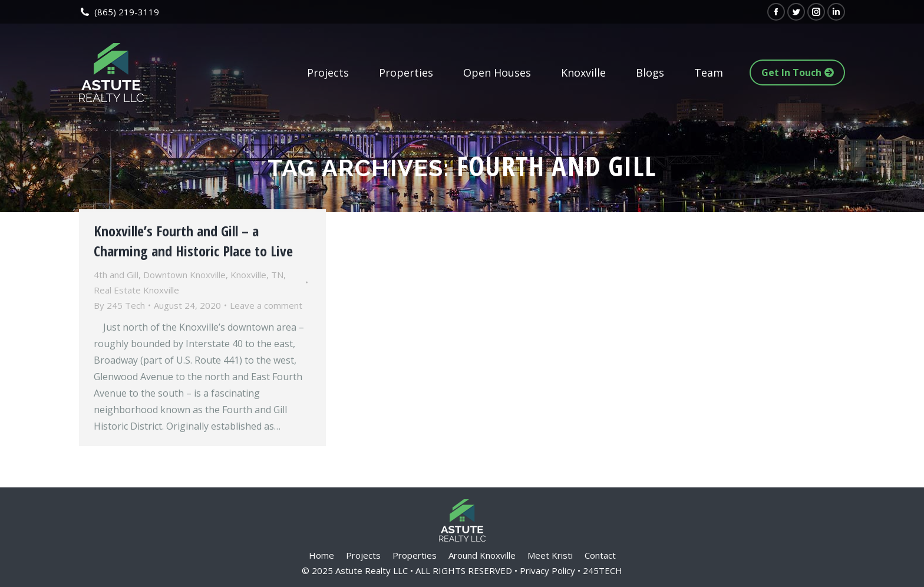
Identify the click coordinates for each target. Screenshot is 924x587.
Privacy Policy (547, 570)
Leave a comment (266, 305)
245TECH (602, 570)
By (119, 305)
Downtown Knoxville (184, 275)
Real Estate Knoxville (136, 290)
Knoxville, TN (256, 275)
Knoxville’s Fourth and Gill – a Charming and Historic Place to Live (193, 240)
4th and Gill (116, 275)
